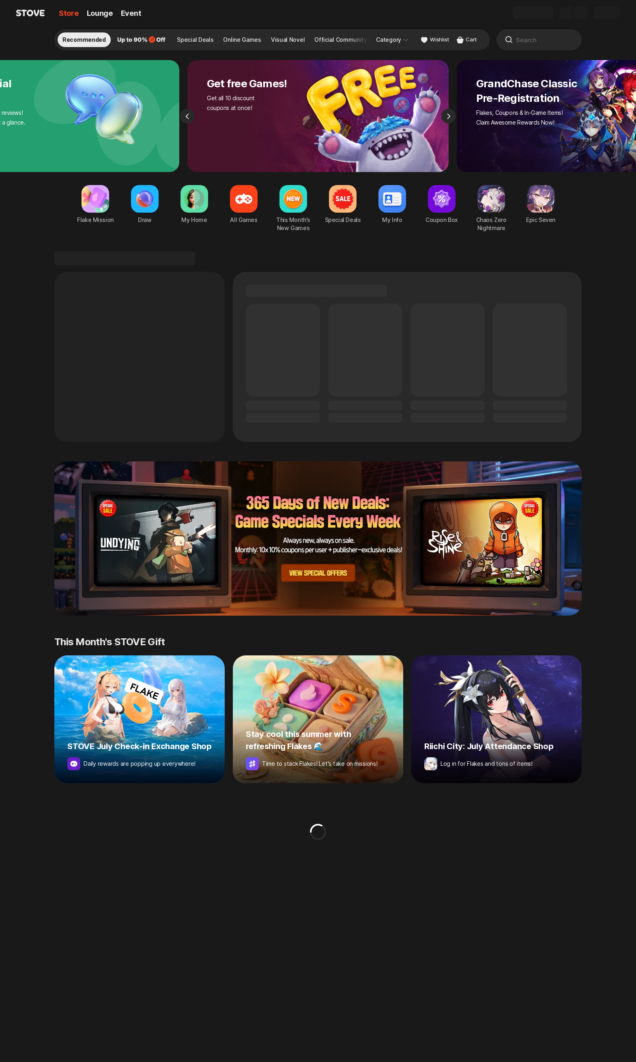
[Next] (448, 116)
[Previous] (187, 116)
